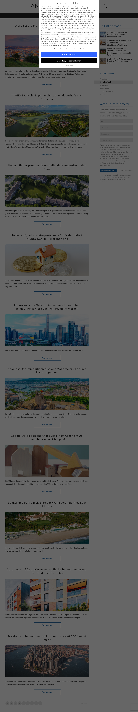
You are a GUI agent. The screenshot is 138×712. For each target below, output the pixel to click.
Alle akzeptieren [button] (69, 54)
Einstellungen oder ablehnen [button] (69, 61)
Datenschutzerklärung (58, 43)
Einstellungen (45, 45)
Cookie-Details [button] (69, 65)
